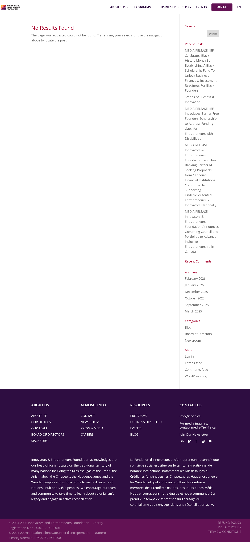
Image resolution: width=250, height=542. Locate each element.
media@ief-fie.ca (203, 427)
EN (239, 7)
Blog (188, 327)
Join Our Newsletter (194, 434)
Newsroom (193, 340)
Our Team (39, 428)
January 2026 (194, 285)
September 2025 (197, 305)
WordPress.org (196, 376)
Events (201, 7)
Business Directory (175, 7)
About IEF (39, 416)
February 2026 (195, 278)
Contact (88, 416)
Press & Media (92, 428)
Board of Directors (198, 334)
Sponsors (39, 441)
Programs (142, 7)
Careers (87, 434)
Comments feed (196, 369)
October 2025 (195, 298)
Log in (189, 356)
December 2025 (196, 292)
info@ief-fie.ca (190, 416)
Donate (222, 7)
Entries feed (193, 363)
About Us (118, 7)
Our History (41, 422)
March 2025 (193, 311)
